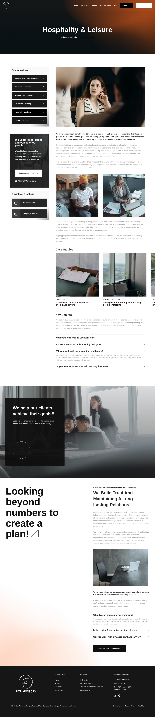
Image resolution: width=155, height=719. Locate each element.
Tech (113, 299)
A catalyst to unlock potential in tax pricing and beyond (74, 303)
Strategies (106, 299)
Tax (63, 299)
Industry (76, 37)
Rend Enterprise (66, 37)
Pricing (58, 299)
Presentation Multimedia (68, 706)
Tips (119, 299)
